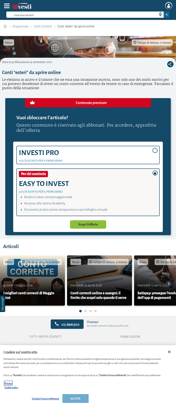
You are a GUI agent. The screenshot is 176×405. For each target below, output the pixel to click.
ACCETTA (75, 398)
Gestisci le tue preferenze (45, 398)
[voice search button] (158, 15)
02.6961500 (67, 324)
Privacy (8, 383)
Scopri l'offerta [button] (88, 224)
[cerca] (75, 15)
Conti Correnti (43, 26)
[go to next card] (169, 284)
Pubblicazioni (130, 336)
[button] (3, 303)
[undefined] (80, 311)
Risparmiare (21, 26)
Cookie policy (11, 387)
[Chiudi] (169, 351)
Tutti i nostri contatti (45, 336)
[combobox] (88, 15)
